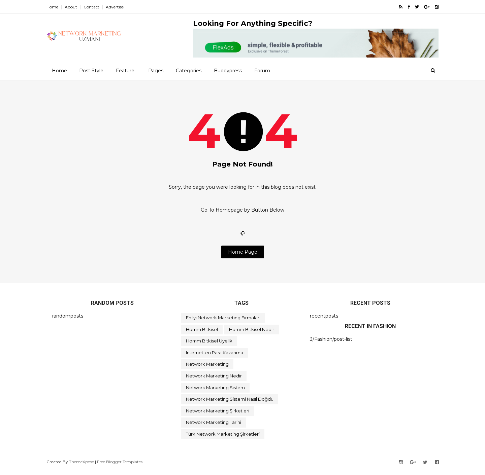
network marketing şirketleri (217, 415)
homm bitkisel (202, 333)
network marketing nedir (214, 380)
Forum (262, 70)
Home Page (242, 256)
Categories (188, 70)
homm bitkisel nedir (251, 333)
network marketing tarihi (213, 426)
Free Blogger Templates (125, 466)
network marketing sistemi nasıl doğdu (229, 403)
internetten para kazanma (214, 357)
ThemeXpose (87, 466)
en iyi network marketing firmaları (223, 322)
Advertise (120, 6)
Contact (97, 6)
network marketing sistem (215, 392)
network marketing (207, 368)
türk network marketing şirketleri (223, 438)
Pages (155, 70)
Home (58, 6)
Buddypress (227, 70)
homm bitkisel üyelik (209, 345)
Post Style (91, 70)
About (76, 6)
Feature (125, 70)
